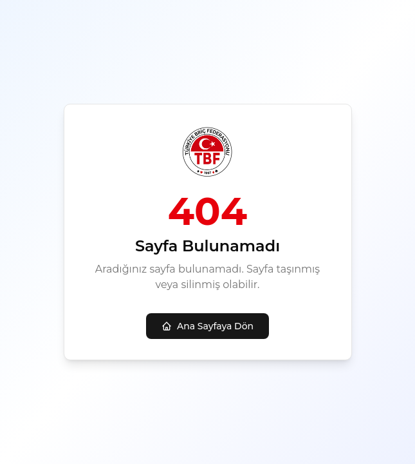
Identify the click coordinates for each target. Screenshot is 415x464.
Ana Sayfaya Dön (207, 326)
